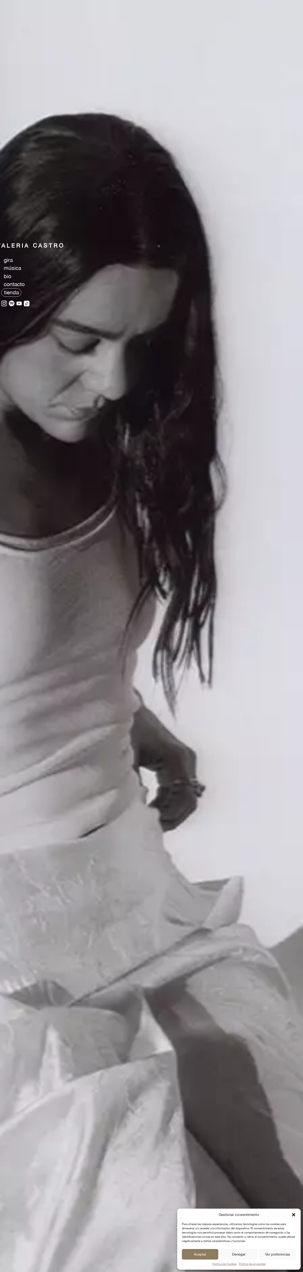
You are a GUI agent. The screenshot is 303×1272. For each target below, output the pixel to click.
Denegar (238, 1254)
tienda (11, 292)
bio (7, 276)
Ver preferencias (277, 1254)
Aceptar (200, 1254)
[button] (293, 1214)
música (12, 268)
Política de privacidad (252, 1264)
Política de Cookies (224, 1264)
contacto (14, 284)
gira (8, 260)
